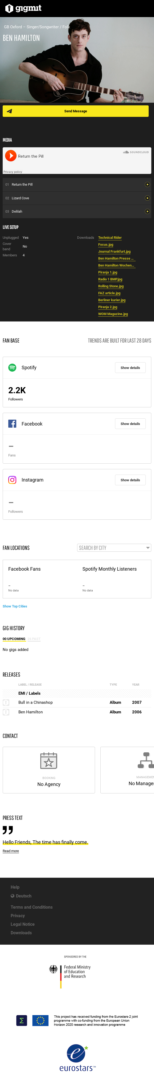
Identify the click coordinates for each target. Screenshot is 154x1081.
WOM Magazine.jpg (113, 314)
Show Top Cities (15, 606)
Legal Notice (23, 924)
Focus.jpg (105, 245)
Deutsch (23, 896)
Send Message (75, 111)
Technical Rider (110, 238)
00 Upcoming (14, 639)
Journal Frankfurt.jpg (114, 251)
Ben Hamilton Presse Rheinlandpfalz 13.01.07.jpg (117, 258)
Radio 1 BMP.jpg (110, 279)
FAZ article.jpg (109, 293)
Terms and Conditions (32, 907)
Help (15, 887)
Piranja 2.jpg (107, 307)
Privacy (18, 915)
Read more (11, 851)
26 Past (34, 639)
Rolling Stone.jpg (111, 286)
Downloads (21, 932)
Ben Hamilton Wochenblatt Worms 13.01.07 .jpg (117, 265)
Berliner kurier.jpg (111, 300)
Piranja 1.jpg (107, 272)
